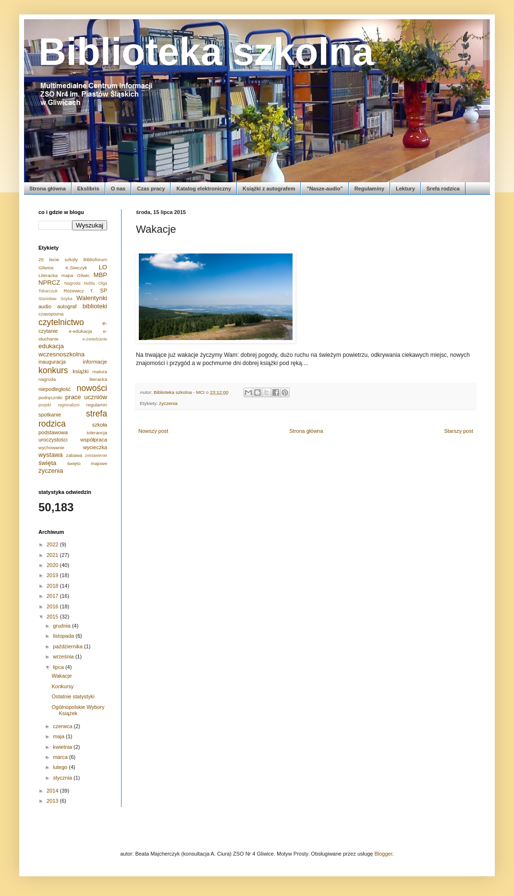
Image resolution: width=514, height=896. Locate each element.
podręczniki (50, 397)
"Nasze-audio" (324, 188)
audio (44, 306)
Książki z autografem (269, 188)
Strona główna (47, 188)
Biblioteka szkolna (206, 51)
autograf (66, 306)
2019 (53, 575)
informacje (95, 362)
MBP (100, 274)
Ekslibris (88, 188)
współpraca (93, 439)
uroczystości (53, 439)
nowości (91, 388)
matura (99, 371)
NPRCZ (49, 282)
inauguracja (52, 362)
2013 (53, 801)
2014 (53, 791)
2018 (53, 586)
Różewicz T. (78, 290)
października (68, 646)
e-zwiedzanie (95, 339)
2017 (53, 596)
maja (59, 736)
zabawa (74, 455)
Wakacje (61, 676)
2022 (53, 544)
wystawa (50, 454)
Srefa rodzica (443, 188)
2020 (53, 565)
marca (61, 757)
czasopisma (50, 313)
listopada (64, 636)
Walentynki (91, 298)
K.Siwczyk (76, 267)
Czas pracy (151, 188)
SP (103, 290)
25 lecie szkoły (58, 259)
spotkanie (49, 414)
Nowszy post (153, 431)
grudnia (62, 626)
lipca (59, 667)
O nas (118, 188)
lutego (61, 767)
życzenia (168, 403)
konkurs (53, 370)
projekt (44, 405)
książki (80, 371)
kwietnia (63, 747)
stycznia (63, 778)
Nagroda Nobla (79, 283)
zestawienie (96, 455)
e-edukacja (80, 331)
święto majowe (87, 463)
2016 (53, 606)
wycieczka (95, 447)
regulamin (96, 404)
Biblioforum (95, 259)
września (64, 656)
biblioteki (95, 306)
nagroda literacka (72, 379)
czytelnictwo (61, 322)
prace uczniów (86, 397)
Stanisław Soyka (55, 298)
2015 (53, 616)
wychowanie (51, 447)
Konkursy (62, 686)
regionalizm (69, 405)
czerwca (63, 726)
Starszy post (458, 431)
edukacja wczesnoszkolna (61, 349)
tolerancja (96, 432)
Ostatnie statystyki (72, 696)
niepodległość (54, 389)
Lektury (405, 188)
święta (47, 463)
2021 (53, 555)
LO (102, 267)
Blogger (383, 854)
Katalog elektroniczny (203, 188)
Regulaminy (369, 188)
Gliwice (46, 267)
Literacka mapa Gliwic (64, 275)
